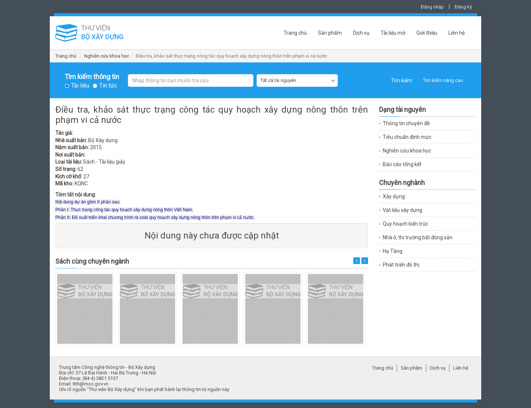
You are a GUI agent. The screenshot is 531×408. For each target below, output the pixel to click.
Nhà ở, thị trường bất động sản (417, 237)
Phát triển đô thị (401, 265)
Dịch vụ (361, 33)
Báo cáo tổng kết (402, 164)
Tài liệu (80, 85)
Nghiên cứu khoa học (106, 56)
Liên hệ (456, 33)
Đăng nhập (432, 7)
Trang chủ (295, 33)
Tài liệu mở (393, 33)
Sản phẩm (330, 33)
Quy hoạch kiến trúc (405, 224)
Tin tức (108, 85)
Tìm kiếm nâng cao (443, 80)
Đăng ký (463, 7)
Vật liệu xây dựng (402, 210)
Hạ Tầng (392, 251)
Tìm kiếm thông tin (92, 76)
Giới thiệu (426, 33)
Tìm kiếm (401, 80)
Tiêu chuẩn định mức (407, 137)
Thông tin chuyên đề (406, 123)
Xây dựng (394, 196)
